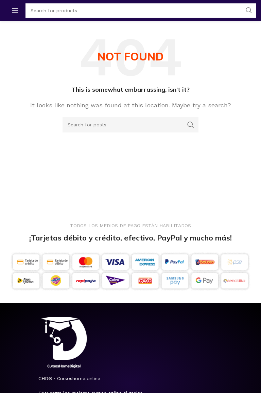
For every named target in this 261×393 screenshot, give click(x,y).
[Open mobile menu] (15, 10)
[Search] (130, 124)
